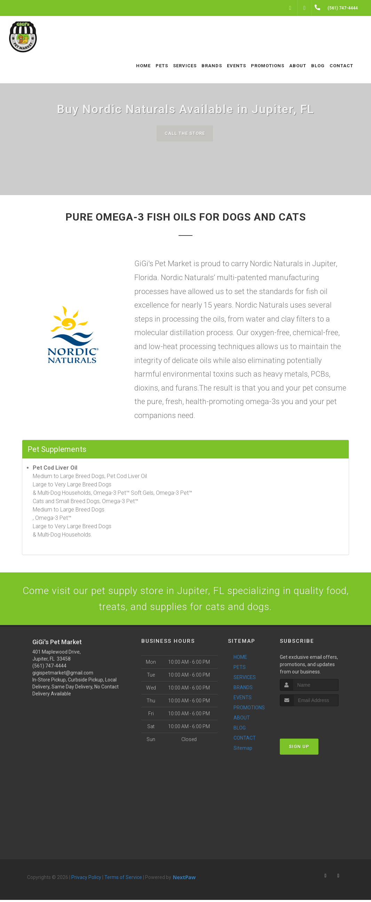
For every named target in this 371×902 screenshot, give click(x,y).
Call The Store (184, 133)
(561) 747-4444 (49, 668)
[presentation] (317, 721)
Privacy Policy (86, 879)
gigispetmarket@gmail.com (62, 675)
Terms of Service (123, 879)
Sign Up (299, 748)
